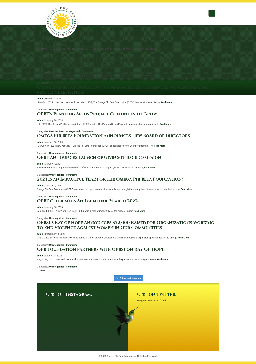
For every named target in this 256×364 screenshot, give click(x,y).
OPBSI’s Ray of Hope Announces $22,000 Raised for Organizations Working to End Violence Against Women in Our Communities (125, 225)
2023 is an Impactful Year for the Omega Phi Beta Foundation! (110, 179)
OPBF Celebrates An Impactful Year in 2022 (87, 201)
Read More (162, 49)
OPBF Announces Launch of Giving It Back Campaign (99, 157)
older (41, 270)
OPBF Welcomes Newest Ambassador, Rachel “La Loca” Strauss (110, 39)
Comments (71, 56)
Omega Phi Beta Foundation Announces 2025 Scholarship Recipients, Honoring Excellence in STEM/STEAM (118, 63)
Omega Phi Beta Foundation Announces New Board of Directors (113, 136)
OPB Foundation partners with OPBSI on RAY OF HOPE (101, 249)
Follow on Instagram (128, 278)
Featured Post (56, 131)
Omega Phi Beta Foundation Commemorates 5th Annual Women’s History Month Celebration (123, 90)
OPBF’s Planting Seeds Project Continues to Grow (97, 114)
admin (40, 45)
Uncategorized (56, 56)
